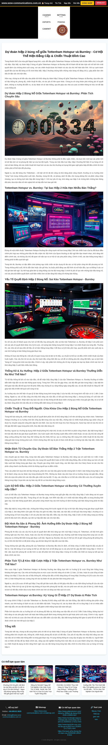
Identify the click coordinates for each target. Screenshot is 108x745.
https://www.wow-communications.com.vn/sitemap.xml (41, 712)
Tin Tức (58, 3)
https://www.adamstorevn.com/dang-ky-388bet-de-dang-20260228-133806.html (69, 713)
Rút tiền (76, 3)
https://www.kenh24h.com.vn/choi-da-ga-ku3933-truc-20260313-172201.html (69, 726)
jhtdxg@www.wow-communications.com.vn (12, 716)
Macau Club (96, 711)
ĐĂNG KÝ (101, 3)
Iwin (96, 719)
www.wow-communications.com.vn (21, 3)
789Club (96, 714)
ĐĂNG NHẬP (87, 3)
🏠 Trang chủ (47, 3)
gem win (96, 717)
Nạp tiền (67, 3)
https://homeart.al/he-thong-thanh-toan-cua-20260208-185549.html (69, 733)
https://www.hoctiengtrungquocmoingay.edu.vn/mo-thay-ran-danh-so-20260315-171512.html (69, 720)
